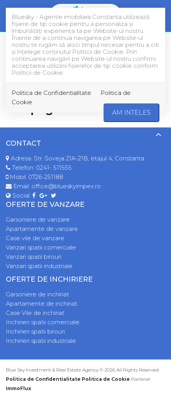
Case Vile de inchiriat (35, 312)
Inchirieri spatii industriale (41, 340)
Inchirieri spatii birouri (35, 331)
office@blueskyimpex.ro (66, 186)
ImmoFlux (18, 388)
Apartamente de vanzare (42, 228)
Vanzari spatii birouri (33, 256)
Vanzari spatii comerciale (41, 247)
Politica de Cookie (106, 379)
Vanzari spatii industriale (39, 266)
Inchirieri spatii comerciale (42, 322)
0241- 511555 (54, 167)
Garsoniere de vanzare (38, 219)
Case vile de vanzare (35, 238)
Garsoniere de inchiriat (37, 294)
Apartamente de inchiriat (41, 303)
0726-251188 (45, 177)
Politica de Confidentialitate (51, 92)
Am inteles (131, 112)
